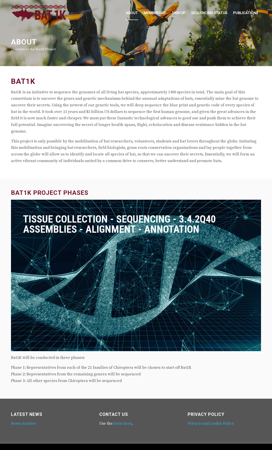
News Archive (23, 423)
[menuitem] (132, 13)
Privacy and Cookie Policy (211, 423)
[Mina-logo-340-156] (39, 13)
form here (123, 423)
